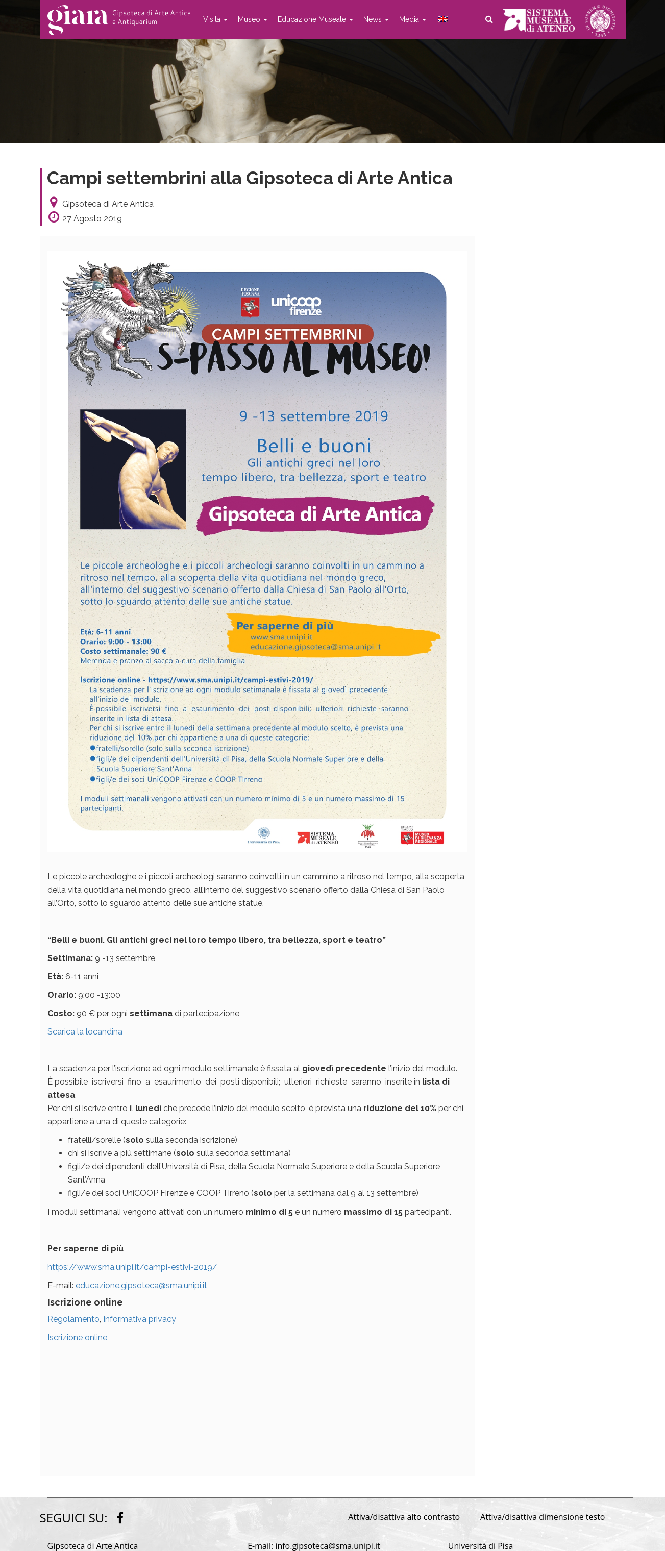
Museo (252, 19)
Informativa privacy (139, 1319)
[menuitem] (442, 19)
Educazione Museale (315, 19)
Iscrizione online (77, 1337)
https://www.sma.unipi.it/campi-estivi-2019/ (132, 1267)
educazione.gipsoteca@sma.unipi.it (141, 1285)
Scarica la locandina (84, 1032)
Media (412, 19)
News (376, 19)
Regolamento (73, 1319)
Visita (215, 19)
